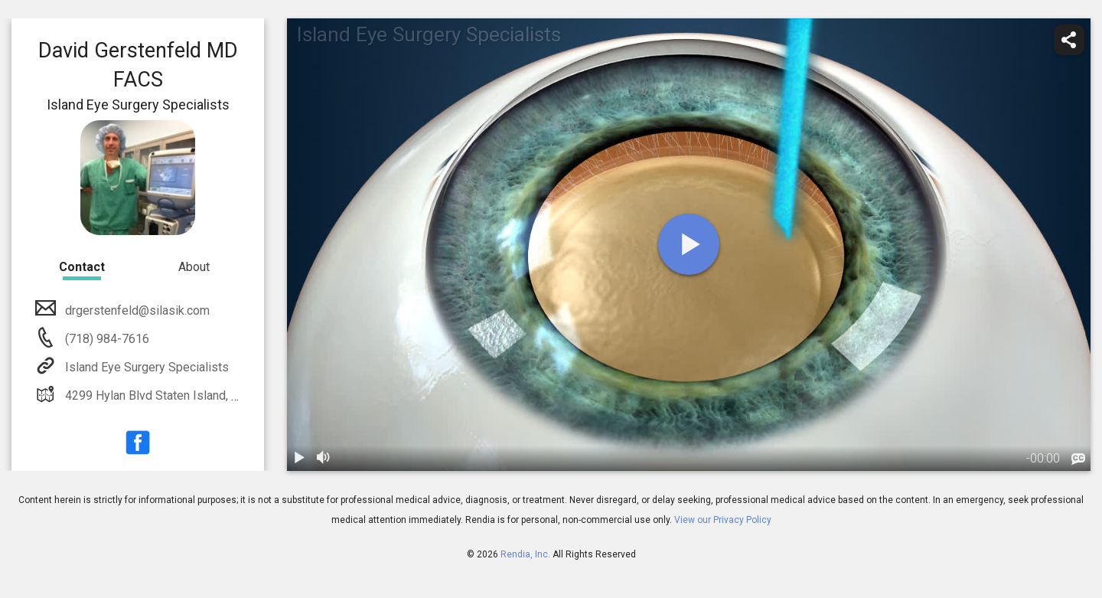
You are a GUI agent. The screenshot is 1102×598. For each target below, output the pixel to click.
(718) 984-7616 (105, 339)
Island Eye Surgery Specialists (145, 367)
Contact (82, 267)
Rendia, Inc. (525, 554)
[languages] (1078, 459)
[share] (1069, 40)
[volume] (323, 458)
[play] (688, 244)
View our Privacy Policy (722, 520)
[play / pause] (299, 458)
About (194, 267)
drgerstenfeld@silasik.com (136, 310)
